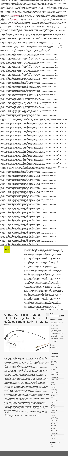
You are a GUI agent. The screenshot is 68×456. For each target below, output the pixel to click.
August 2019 (54, 382)
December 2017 (54, 399)
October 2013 (54, 432)
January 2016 (54, 417)
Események (53, 444)
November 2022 (54, 364)
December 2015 (54, 418)
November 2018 (54, 390)
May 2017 (53, 407)
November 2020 (54, 374)
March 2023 (53, 361)
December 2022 (54, 362)
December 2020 (54, 372)
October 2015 (54, 420)
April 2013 (53, 437)
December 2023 (54, 356)
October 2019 (54, 381)
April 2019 (53, 385)
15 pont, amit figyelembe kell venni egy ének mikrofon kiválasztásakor (57, 324)
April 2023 (53, 359)
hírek (8, 324)
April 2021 (53, 371)
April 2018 (53, 395)
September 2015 (54, 422)
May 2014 (53, 427)
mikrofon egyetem (55, 448)
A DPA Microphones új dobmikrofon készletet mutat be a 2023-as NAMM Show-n (57, 332)
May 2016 (53, 415)
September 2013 (54, 433)
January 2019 (54, 389)
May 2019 (53, 384)
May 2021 (53, 369)
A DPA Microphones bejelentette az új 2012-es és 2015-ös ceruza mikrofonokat (57, 337)
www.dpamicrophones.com (14, 416)
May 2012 (53, 438)
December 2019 (54, 377)
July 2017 (53, 405)
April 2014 (53, 428)
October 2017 (54, 402)
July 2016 (53, 412)
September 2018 (54, 394)
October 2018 (54, 392)
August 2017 (54, 404)
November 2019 (54, 379)
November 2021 (54, 367)
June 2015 (53, 425)
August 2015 (54, 423)
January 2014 (54, 430)
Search (52, 313)
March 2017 (53, 409)
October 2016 (54, 410)
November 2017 (54, 400)
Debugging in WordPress (35, 16)
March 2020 (53, 376)
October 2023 (54, 357)
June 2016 (53, 413)
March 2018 (53, 397)
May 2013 (53, 435)
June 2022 (53, 366)
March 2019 (53, 387)
